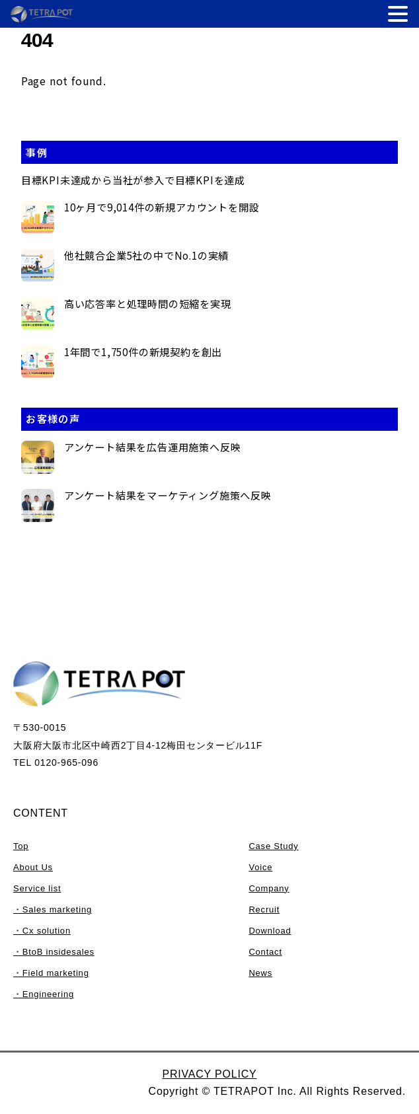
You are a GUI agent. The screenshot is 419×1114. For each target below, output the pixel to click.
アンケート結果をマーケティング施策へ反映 (168, 495)
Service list (37, 888)
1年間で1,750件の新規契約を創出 (143, 352)
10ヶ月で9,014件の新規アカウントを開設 (162, 207)
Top (20, 846)
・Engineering (43, 994)
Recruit (264, 909)
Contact (265, 952)
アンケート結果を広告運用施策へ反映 (152, 447)
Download (269, 931)
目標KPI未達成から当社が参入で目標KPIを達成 (133, 180)
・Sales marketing (52, 909)
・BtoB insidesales (54, 952)
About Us (33, 867)
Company (268, 888)
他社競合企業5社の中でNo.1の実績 (146, 255)
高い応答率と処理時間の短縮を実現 (147, 304)
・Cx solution (42, 931)
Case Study (273, 846)
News (260, 973)
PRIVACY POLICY (209, 1074)
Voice (260, 867)
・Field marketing (51, 973)
